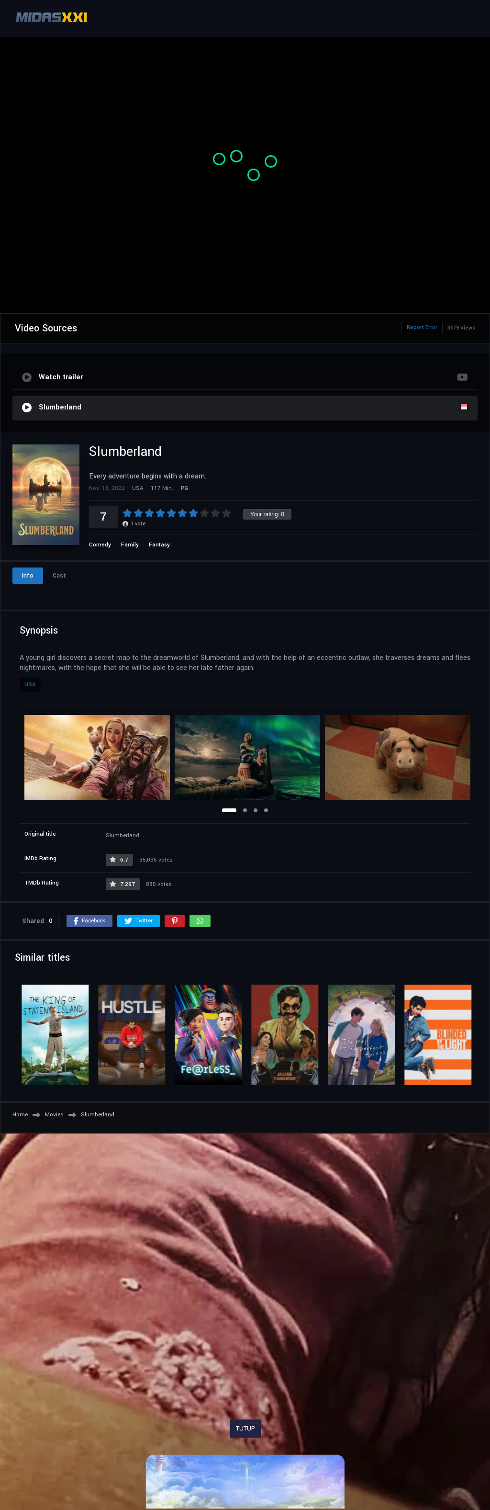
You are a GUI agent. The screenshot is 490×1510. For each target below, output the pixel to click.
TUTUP (245, 1428)
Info (27, 575)
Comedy (100, 545)
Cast (59, 575)
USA (30, 685)
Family (130, 545)
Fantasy (159, 545)
